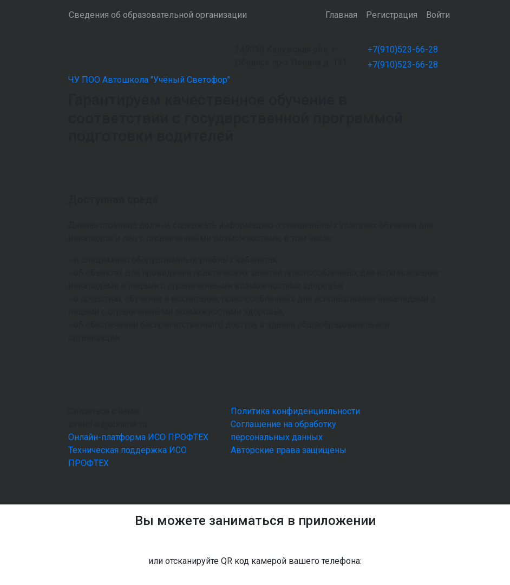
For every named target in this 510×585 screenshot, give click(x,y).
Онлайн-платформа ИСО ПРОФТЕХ (138, 437)
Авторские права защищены (288, 450)
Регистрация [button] (391, 15)
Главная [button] (341, 15)
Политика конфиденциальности (295, 411)
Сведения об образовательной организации (158, 15)
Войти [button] (438, 15)
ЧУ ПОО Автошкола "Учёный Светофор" (149, 80)
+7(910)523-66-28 (403, 49)
